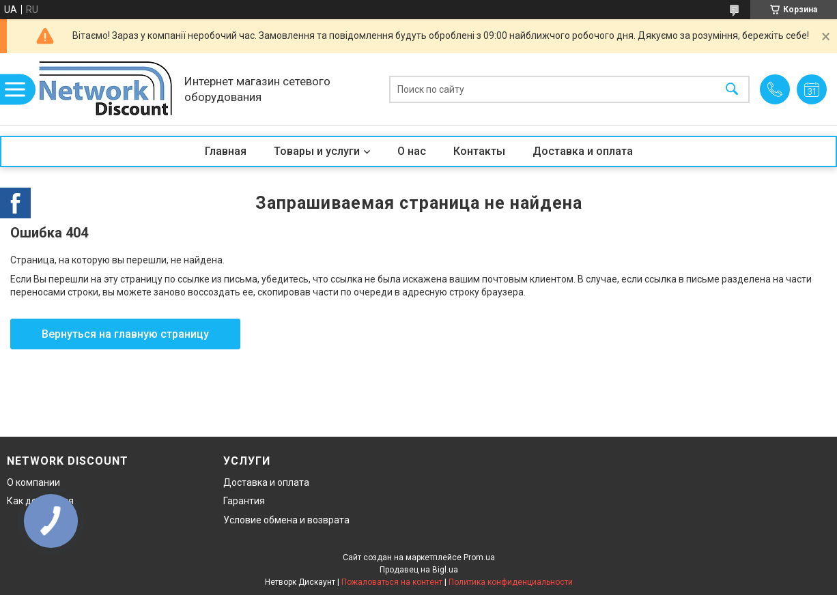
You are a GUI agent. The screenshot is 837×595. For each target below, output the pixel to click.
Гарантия (244, 500)
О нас (411, 151)
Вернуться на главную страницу (125, 334)
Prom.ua (479, 557)
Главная (225, 151)
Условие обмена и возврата (286, 519)
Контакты (479, 151)
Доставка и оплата (583, 151)
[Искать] (731, 89)
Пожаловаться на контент (391, 582)
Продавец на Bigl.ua (419, 570)
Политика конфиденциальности (511, 582)
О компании (33, 482)
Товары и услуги (317, 151)
